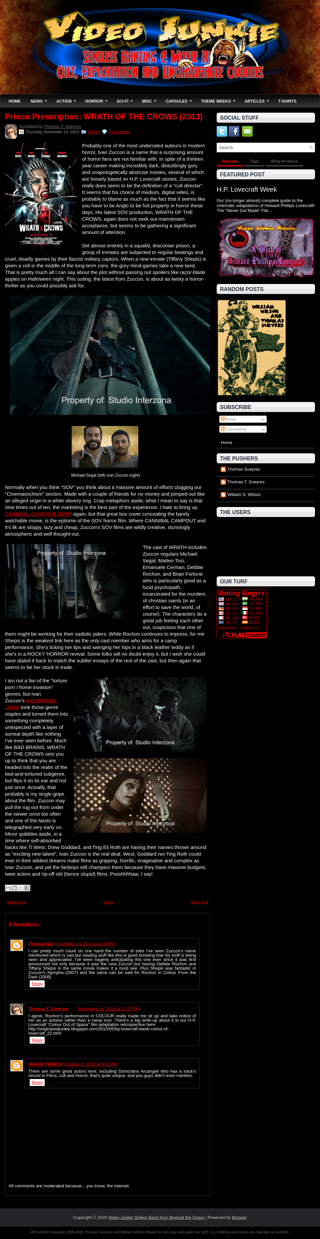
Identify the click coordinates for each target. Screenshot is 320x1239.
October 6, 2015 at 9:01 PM (91, 1064)
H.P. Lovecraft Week (247, 189)
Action (68, 99)
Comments (234, 429)
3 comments (119, 132)
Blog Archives (284, 161)
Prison (93, 132)
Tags (254, 161)
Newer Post (16, 902)
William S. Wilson (244, 494)
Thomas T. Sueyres (62, 126)
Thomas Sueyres (243, 469)
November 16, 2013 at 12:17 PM (109, 1008)
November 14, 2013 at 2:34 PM (85, 943)
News (41, 99)
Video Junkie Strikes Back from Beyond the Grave (156, 1217)
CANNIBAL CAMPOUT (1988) (38, 514)
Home (15, 101)
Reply (37, 983)
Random (230, 161)
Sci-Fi (127, 99)
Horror (98, 99)
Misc (151, 99)
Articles (259, 99)
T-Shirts (287, 101)
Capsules (181, 99)
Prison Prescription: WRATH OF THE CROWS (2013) (104, 117)
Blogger (239, 1217)
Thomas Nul (40, 943)
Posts (229, 419)
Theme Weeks (220, 99)
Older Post (199, 902)
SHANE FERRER (45, 1064)
